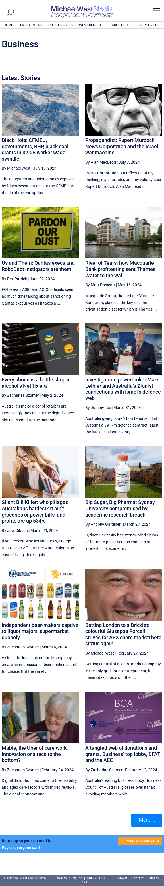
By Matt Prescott (100, 285)
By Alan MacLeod (100, 162)
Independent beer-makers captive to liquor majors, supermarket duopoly (40, 631)
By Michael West (16, 168)
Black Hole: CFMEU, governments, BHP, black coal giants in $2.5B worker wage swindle (35, 149)
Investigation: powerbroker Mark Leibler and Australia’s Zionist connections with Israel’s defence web (123, 389)
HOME (8, 25)
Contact (137, 878)
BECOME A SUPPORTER (140, 841)
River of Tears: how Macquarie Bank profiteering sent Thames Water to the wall (120, 269)
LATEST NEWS (31, 25)
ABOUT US (120, 25)
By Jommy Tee (98, 407)
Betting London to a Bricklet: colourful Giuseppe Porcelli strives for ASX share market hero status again (123, 634)
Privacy (153, 878)
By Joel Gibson (15, 530)
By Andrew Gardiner (103, 524)
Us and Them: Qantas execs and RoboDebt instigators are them (38, 266)
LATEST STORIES (60, 25)
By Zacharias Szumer (20, 395)
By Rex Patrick (14, 279)
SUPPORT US (149, 25)
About (123, 878)
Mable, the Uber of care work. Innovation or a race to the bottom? (35, 754)
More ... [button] (147, 820)
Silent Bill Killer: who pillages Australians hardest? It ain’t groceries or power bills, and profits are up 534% (35, 511)
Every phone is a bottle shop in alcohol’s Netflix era (36, 383)
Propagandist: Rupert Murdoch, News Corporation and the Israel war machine (121, 146)
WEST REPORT (90, 25)
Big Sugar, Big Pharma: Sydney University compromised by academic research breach (120, 508)
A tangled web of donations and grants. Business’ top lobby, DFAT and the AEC (122, 754)
